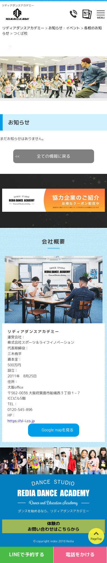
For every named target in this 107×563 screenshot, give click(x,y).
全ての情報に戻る (53, 156)
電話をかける (80, 554)
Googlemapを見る (57, 430)
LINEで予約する (26, 554)
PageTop (96, 539)
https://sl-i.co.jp (21, 420)
